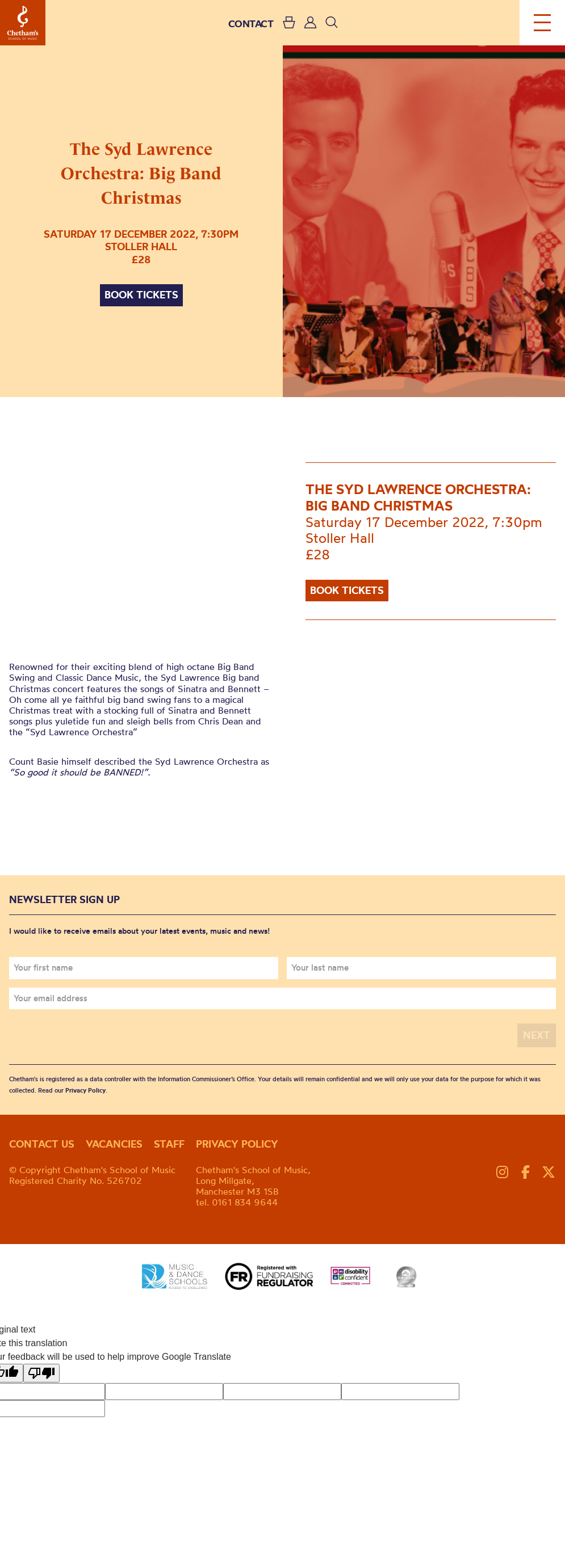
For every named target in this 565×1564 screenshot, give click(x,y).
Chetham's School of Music (22, 22)
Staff (169, 1143)
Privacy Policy (85, 1090)
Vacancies (114, 1143)
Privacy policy (237, 1143)
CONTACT (251, 23)
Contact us (41, 1143)
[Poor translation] (41, 1373)
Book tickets (141, 294)
